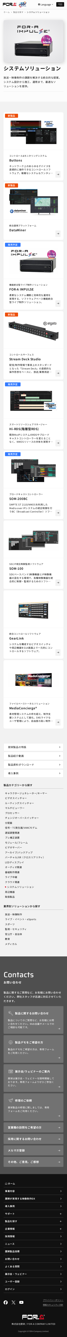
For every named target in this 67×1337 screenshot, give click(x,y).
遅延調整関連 (12, 832)
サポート (10, 1213)
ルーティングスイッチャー (19, 803)
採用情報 (10, 1236)
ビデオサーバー (13, 847)
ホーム (7, 12)
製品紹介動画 (34, 756)
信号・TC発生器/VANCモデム (21, 827)
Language (46, 4)
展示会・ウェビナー (16, 1274)
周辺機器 (10, 892)
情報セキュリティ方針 (53, 1304)
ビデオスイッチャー (16, 798)
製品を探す (18, 12)
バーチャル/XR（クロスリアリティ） (25, 857)
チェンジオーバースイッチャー (22, 817)
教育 (7, 939)
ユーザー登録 (12, 1281)
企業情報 (10, 1228)
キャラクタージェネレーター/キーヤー (26, 793)
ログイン (10, 1289)
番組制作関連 (12, 872)
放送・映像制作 (13, 914)
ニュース (10, 1243)
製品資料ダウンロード (34, 765)
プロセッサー (12, 813)
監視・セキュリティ (16, 929)
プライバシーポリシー (53, 1300)
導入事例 (34, 773)
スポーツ (10, 924)
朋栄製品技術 (12, 1251)
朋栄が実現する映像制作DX (20, 1198)
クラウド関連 (12, 882)
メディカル (11, 944)
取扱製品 (10, 896)
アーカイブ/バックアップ (19, 852)
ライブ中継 (11, 877)
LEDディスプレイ (14, 862)
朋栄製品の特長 (34, 747)
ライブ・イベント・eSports (20, 919)
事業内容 (10, 1191)
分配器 (8, 823)
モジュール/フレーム (16, 842)
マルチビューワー (14, 808)
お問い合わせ (12, 1259)
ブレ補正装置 (12, 837)
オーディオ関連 (13, 867)
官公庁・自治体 (13, 934)
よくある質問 (12, 1266)
